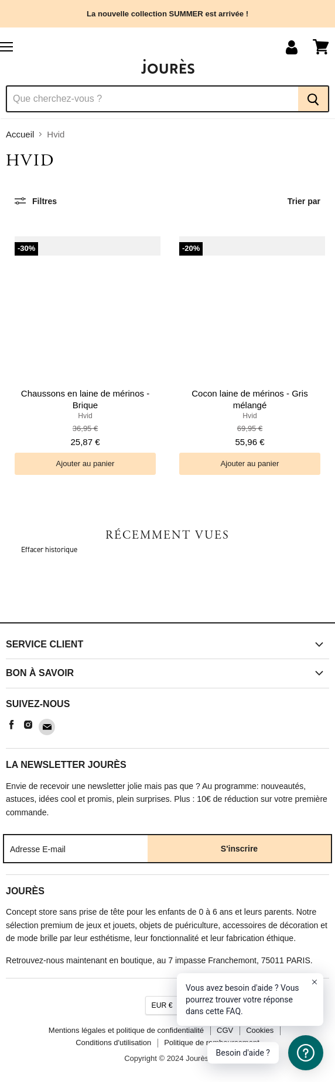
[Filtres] (36, 201)
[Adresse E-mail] (76, 848)
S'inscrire (239, 848)
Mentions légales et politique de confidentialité (126, 1030)
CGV (225, 1030)
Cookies (260, 1030)
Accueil (20, 134)
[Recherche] (152, 98)
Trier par (304, 201)
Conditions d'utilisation (113, 1042)
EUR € (162, 1005)
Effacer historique (49, 549)
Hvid (85, 416)
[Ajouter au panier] (85, 463)
